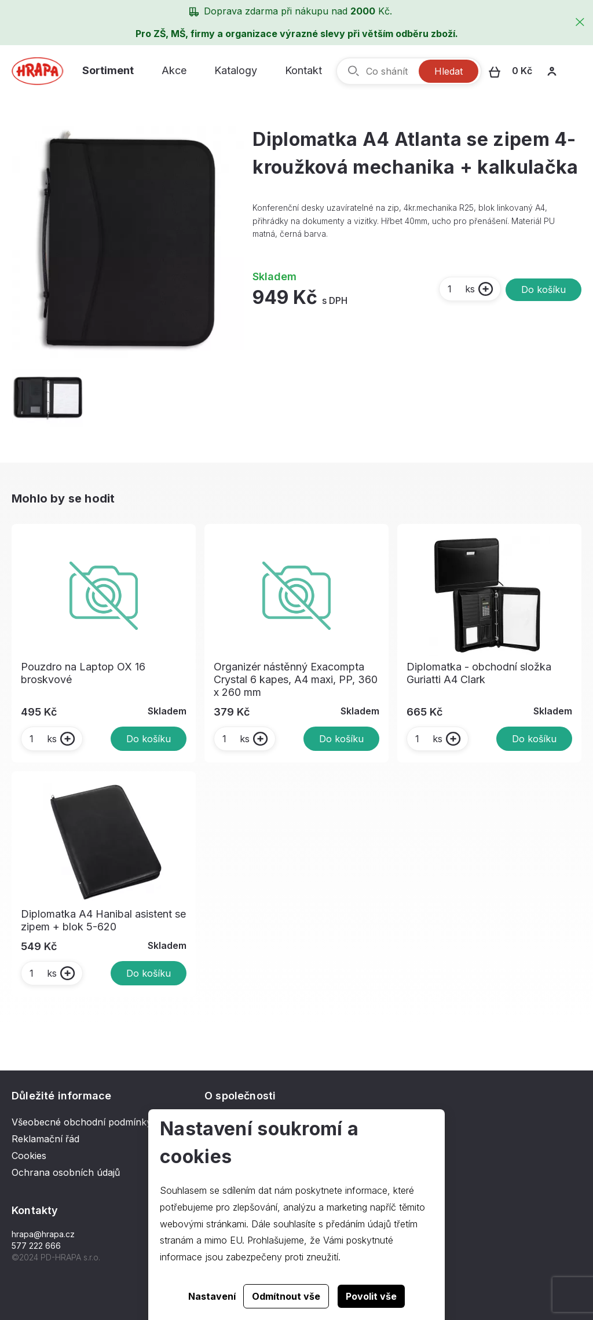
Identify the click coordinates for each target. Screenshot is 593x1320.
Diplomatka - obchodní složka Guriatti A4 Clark (479, 673)
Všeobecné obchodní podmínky (82, 1122)
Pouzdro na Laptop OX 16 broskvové (83, 673)
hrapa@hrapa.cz (43, 1234)
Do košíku (543, 289)
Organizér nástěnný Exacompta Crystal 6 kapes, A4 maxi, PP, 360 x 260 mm (296, 679)
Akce (174, 70)
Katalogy (235, 70)
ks (460, 289)
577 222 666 (36, 1246)
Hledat (448, 71)
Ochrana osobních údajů (66, 1172)
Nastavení (212, 1296)
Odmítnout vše (286, 1296)
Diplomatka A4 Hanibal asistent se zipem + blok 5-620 (103, 920)
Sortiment (108, 70)
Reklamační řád (45, 1139)
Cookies (29, 1155)
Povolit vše (371, 1296)
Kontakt (303, 70)
